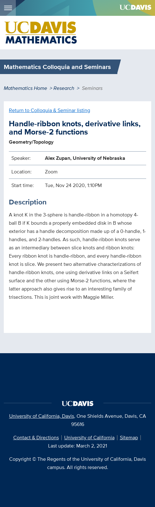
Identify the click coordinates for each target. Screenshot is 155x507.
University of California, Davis (41, 416)
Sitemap (129, 437)
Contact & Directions (36, 437)
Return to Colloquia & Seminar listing (49, 110)
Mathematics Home (25, 88)
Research (63, 88)
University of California (89, 437)
